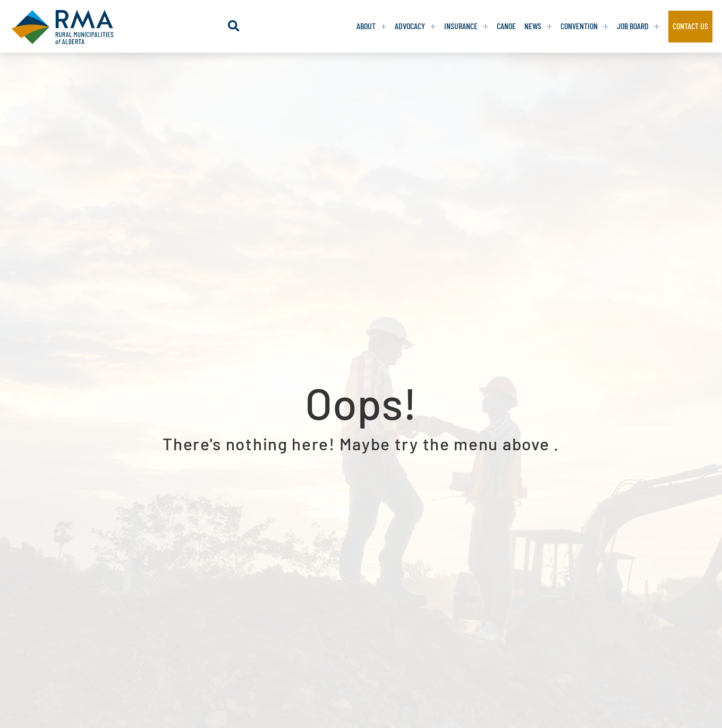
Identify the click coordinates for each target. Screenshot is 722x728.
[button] (233, 26)
